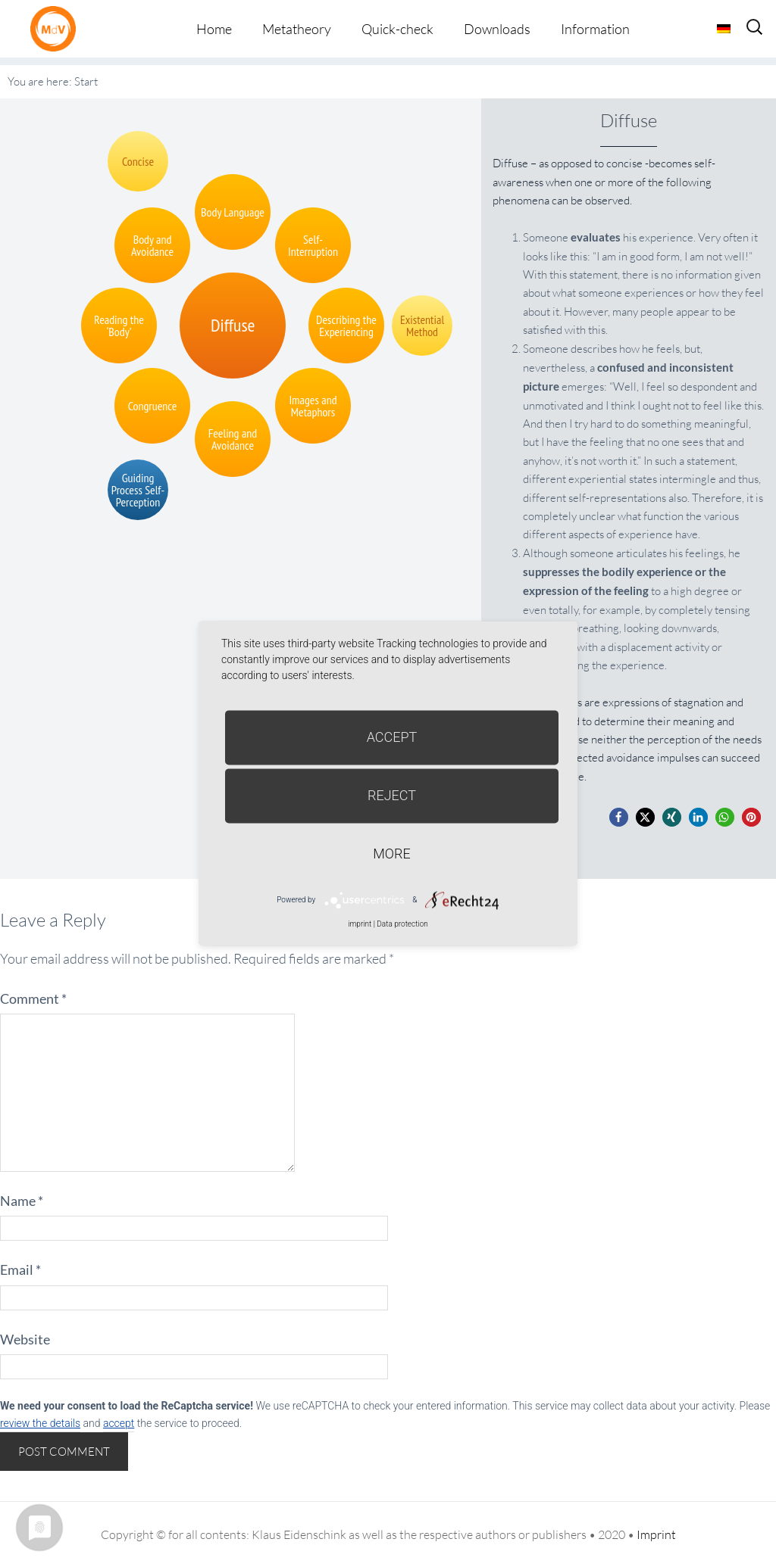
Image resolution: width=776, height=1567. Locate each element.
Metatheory (296, 28)
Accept (392, 737)
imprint (359, 924)
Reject (392, 795)
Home (214, 28)
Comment (33, 998)
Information (595, 28)
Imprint (656, 1534)
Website (25, 1339)
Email (20, 1269)
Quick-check (397, 28)
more (391, 853)
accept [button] (118, 1423)
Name (21, 1200)
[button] (618, 817)
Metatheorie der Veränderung (57, 28)
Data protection (402, 924)
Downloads (497, 28)
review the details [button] (40, 1423)
